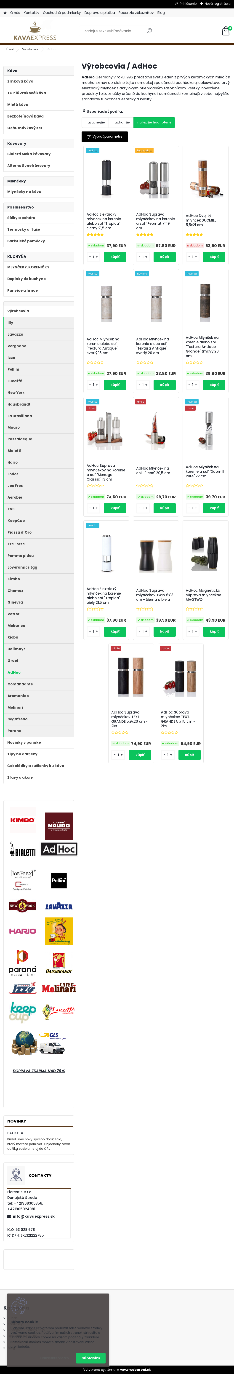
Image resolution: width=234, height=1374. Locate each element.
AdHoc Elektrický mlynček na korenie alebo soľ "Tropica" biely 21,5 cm (104, 596)
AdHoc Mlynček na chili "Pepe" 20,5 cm (153, 470)
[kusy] (93, 257)
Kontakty (31, 12)
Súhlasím (91, 1358)
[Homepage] (5, 12)
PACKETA (15, 1133)
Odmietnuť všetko (54, 1358)
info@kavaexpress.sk (34, 1216)
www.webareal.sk (135, 1369)
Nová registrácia (218, 3)
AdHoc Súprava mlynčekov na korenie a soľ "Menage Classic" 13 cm (106, 472)
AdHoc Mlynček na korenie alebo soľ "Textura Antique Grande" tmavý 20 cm (202, 346)
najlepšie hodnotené (154, 122)
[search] (149, 32)
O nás (15, 12)
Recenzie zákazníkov (136, 12)
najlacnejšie (95, 122)
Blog (161, 12)
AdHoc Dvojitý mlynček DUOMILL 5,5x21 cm (201, 220)
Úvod (10, 49)
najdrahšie (121, 122)
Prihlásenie (188, 3)
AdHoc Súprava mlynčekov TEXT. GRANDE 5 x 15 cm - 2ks (178, 719)
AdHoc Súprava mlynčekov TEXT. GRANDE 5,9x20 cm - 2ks (129, 719)
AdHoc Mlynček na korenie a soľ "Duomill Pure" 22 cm (205, 471)
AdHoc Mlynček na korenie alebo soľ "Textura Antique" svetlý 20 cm (152, 346)
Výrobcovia (30, 49)
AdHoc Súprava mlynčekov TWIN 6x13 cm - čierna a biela (154, 595)
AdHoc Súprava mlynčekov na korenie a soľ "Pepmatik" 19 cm (155, 221)
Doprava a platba (100, 12)
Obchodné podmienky (62, 12)
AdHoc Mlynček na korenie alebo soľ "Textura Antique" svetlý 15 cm (103, 346)
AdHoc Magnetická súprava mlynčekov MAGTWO (203, 595)
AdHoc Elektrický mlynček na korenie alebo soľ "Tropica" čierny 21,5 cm (104, 221)
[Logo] (34, 31)
